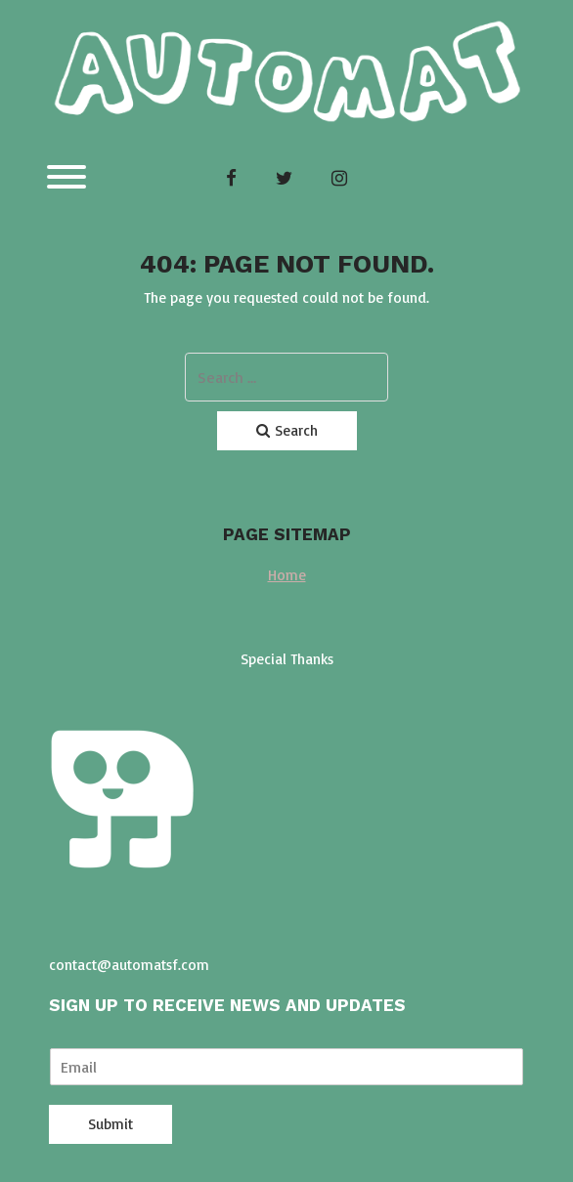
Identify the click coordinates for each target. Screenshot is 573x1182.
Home (287, 575)
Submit (110, 1124)
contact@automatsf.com (129, 964)
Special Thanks (287, 659)
